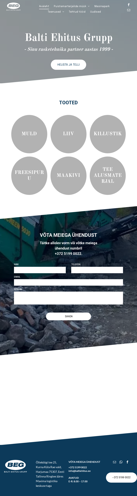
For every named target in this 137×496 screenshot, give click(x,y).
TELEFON (75, 264)
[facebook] (128, 5)
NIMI (16, 264)
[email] (128, 10)
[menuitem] (44, 6)
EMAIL (17, 277)
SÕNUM (18, 289)
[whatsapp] (121, 455)
